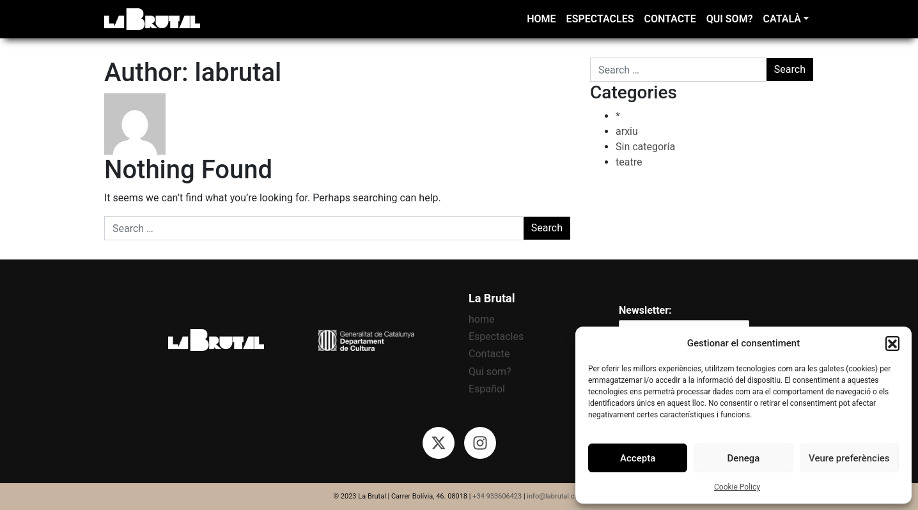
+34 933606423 (497, 496)
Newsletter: (645, 310)
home (541, 19)
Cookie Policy (737, 487)
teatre (629, 162)
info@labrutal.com (555, 496)
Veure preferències (849, 458)
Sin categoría (645, 147)
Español (487, 389)
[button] (892, 343)
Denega (743, 458)
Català (782, 19)
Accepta (637, 458)
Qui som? (729, 19)
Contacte (670, 19)
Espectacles (600, 19)
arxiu (627, 131)
